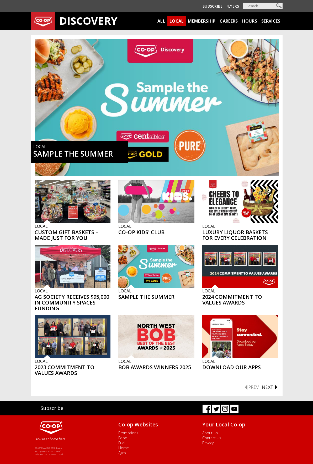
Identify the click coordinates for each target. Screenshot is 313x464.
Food (122, 437)
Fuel (121, 442)
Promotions (128, 432)
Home (123, 447)
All (161, 21)
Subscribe (213, 6)
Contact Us (211, 437)
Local (176, 21)
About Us (210, 432)
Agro (122, 452)
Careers (229, 21)
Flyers (232, 6)
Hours (249, 21)
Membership (201, 21)
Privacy (208, 442)
